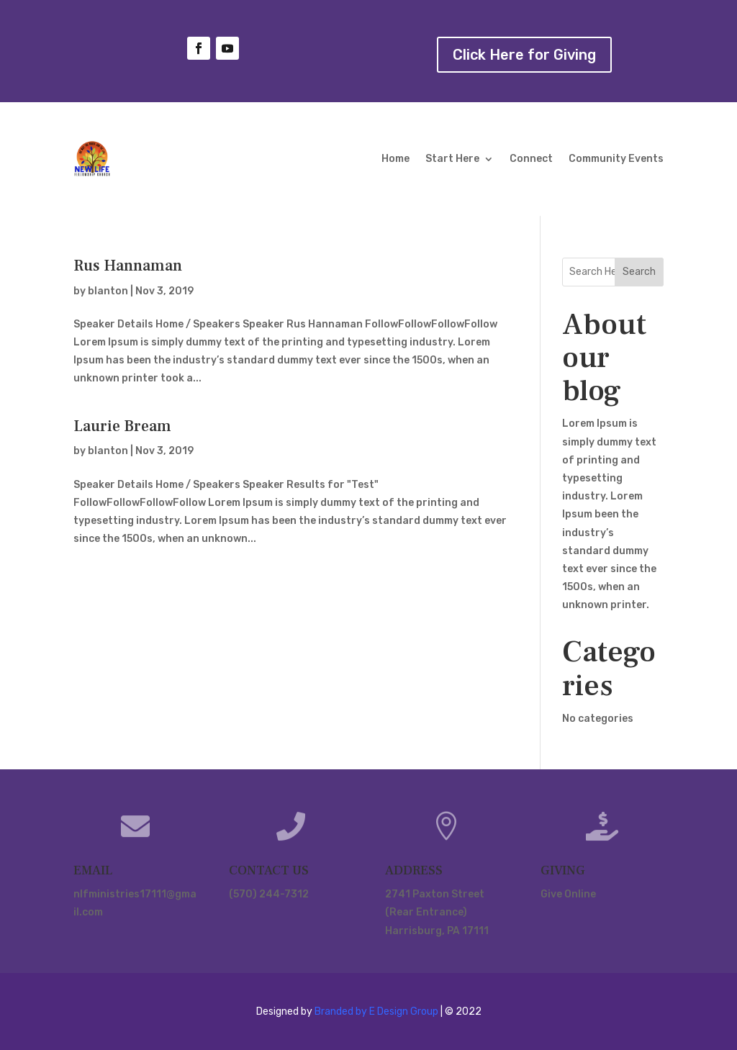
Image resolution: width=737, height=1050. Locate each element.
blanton (108, 291)
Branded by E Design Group (376, 1011)
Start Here (452, 159)
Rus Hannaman (127, 265)
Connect (531, 159)
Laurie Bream (122, 426)
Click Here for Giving (524, 54)
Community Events (616, 159)
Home (395, 159)
